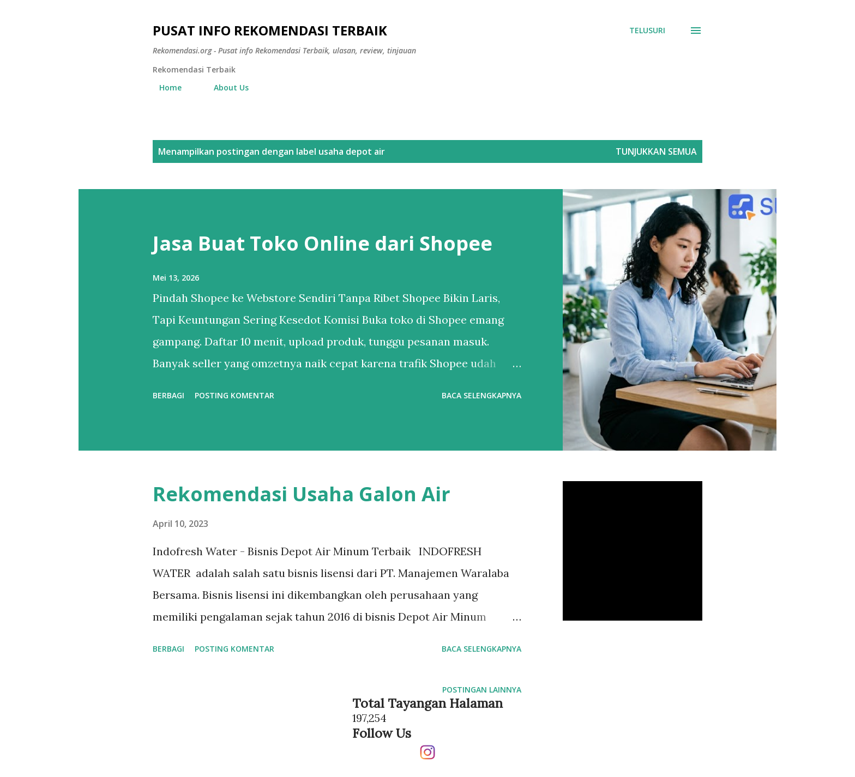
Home (164, 87)
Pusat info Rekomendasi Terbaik (270, 30)
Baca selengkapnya (481, 395)
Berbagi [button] (168, 395)
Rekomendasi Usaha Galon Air (301, 494)
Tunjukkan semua (656, 151)
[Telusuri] (647, 30)
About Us (224, 87)
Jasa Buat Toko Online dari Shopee (322, 243)
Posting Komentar (234, 395)
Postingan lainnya (481, 689)
